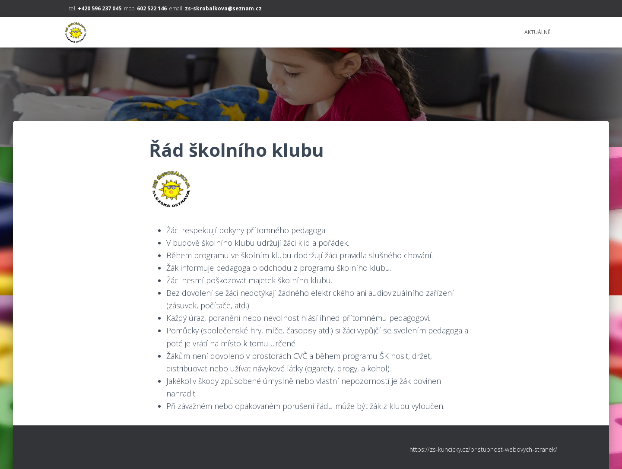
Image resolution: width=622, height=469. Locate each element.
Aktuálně (537, 32)
